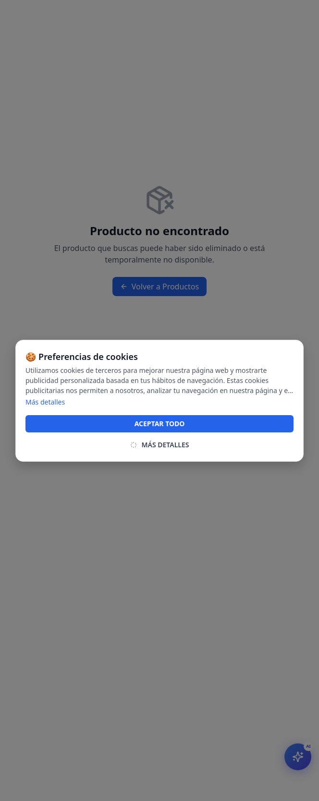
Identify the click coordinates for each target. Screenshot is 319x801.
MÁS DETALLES (159, 444)
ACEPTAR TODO (160, 423)
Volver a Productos (159, 286)
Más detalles (45, 401)
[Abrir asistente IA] (297, 756)
